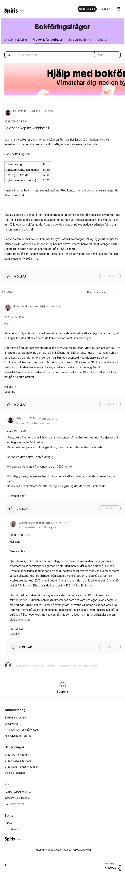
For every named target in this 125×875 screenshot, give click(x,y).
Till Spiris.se (11, 828)
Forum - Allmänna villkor (18, 791)
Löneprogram (12, 723)
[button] (117, 111)
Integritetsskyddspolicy (18, 797)
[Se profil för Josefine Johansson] (26, 306)
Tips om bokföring (80, 39)
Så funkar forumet (15, 803)
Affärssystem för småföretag (21, 729)
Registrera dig (87, 8)
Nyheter (102, 39)
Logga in (105, 8)
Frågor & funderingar (47, 39)
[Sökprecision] (107, 54)
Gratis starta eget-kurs (18, 760)
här (112, 348)
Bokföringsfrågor (62, 26)
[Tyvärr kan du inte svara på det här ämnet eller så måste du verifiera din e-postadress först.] (67, 665)
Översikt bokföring (15, 39)
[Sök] (62, 54)
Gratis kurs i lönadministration (21, 766)
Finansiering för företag (18, 735)
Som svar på (33, 423)
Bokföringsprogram (15, 717)
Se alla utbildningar (15, 772)
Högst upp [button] (5, 865)
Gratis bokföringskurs (17, 754)
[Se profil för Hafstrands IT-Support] (26, 110)
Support (9, 822)
